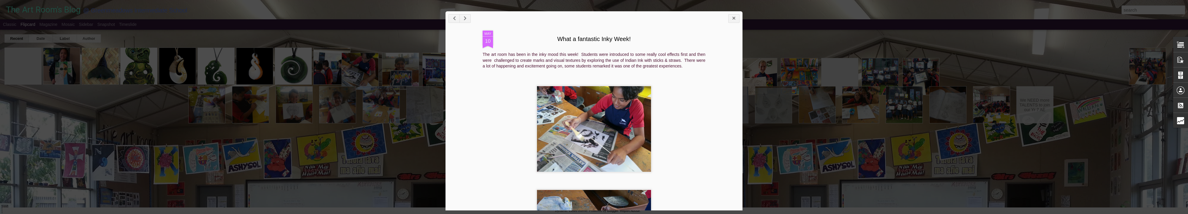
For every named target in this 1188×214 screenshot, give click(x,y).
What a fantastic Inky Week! (594, 39)
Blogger (612, 211)
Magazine (49, 24)
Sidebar (86, 24)
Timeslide (128, 24)
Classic (9, 24)
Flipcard (27, 24)
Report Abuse (630, 211)
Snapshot (106, 24)
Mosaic (68, 24)
